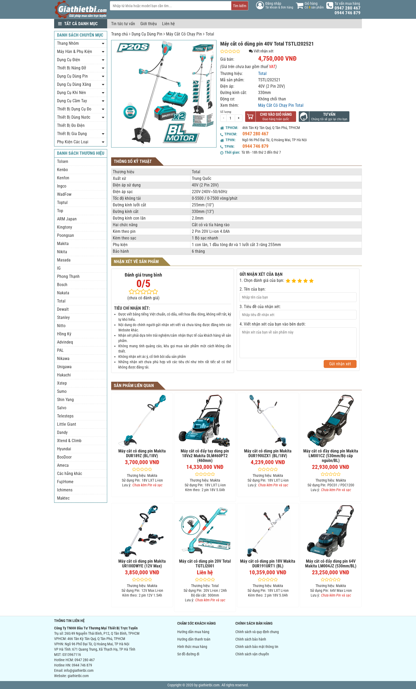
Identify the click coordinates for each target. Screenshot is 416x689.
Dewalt (63, 309)
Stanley (63, 317)
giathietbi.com (78, 676)
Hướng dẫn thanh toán (193, 639)
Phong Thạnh (68, 276)
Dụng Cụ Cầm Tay (72, 100)
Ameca (63, 465)
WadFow (64, 194)
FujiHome (65, 481)
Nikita (62, 251)
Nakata (63, 292)
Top (60, 210)
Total (210, 34)
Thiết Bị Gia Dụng (72, 133)
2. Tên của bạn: (253, 289)
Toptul (62, 202)
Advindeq (65, 342)
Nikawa (63, 358)
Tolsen (62, 161)
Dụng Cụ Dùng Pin (147, 34)
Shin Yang (65, 399)
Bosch (62, 284)
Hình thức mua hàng (192, 646)
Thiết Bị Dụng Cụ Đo (74, 109)
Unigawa (64, 366)
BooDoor (64, 457)
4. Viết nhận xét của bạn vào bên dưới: (273, 324)
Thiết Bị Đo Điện (71, 125)
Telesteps (65, 416)
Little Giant (66, 424)
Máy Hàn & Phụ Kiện (74, 51)
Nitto (61, 325)
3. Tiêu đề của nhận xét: (260, 306)
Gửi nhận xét (340, 363)
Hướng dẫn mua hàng (193, 632)
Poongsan (65, 235)
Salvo (61, 407)
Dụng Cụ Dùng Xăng (74, 84)
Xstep (62, 383)
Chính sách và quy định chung (257, 632)
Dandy (62, 432)
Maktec (63, 498)
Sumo (62, 391)
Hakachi (64, 374)
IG (58, 268)
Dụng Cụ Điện (68, 59)
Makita (63, 243)
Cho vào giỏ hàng (276, 114)
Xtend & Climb (69, 440)
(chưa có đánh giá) (143, 297)
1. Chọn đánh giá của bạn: (262, 280)
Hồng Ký (64, 333)
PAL (60, 350)
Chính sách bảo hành (250, 639)
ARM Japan (67, 218)
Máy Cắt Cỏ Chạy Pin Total (281, 105)
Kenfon (63, 177)
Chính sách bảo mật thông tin (256, 646)
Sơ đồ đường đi (188, 654)
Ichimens (64, 489)
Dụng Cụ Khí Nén (71, 92)
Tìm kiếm (239, 6)
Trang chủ (119, 34)
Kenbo (62, 169)
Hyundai (64, 448)
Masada (64, 260)
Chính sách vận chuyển (252, 654)
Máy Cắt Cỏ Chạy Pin (184, 34)
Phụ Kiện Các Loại (72, 141)
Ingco (61, 186)
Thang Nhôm (68, 43)
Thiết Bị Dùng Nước (73, 117)
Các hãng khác (69, 473)
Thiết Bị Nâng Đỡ (71, 67)
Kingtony (64, 227)
